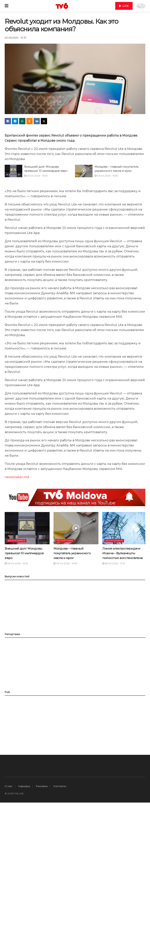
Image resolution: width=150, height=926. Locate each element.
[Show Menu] (6, 6)
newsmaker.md (17, 477)
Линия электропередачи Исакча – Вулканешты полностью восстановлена (122, 553)
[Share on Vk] (37, 121)
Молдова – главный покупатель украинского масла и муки (72, 553)
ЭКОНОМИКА (16, 540)
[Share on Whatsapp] (22, 121)
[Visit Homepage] (62, 6)
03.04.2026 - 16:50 (106, 175)
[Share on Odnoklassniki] (29, 121)
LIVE (124, 5)
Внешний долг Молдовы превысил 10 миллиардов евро (24, 553)
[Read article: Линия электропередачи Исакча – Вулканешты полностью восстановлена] (124, 528)
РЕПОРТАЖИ (65, 540)
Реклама (41, 786)
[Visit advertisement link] (75, 497)
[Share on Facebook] (8, 121)
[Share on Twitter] (44, 121)
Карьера (24, 786)
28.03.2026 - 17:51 (113, 563)
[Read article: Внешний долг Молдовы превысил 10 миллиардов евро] (13, 171)
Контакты (60, 786)
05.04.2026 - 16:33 (36, 175)
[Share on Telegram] (15, 121)
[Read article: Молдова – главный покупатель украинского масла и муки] (84, 171)
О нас (8, 786)
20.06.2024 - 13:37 (15, 37)
